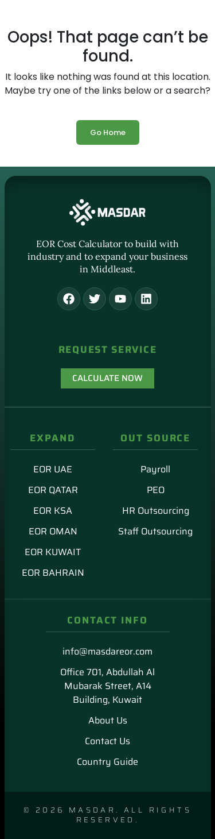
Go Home (108, 132)
